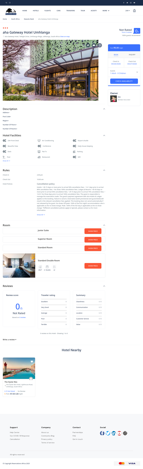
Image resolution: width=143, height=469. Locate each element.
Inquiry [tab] (132, 55)
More (106, 11)
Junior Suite (43, 230)
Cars (58, 11)
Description (10, 109)
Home (24, 11)
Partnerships (78, 432)
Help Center (14, 432)
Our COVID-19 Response (19, 436)
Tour (83, 11)
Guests (112, 71)
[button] (134, 10)
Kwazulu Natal (29, 19)
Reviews (8, 286)
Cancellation (15, 439)
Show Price (93, 231)
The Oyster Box (11, 382)
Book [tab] (116, 55)
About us (45, 432)
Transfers (70, 11)
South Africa (15, 19)
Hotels (36, 11)
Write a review (9, 339)
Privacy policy (46, 439)
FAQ (74, 436)
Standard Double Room (49, 260)
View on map (65, 36)
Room (6, 225)
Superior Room (45, 239)
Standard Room (45, 247)
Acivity (94, 11)
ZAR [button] (128, 11)
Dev (119, 97)
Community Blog (47, 436)
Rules (6, 170)
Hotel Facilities (12, 135)
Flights (48, 11)
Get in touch (78, 439)
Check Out (132, 61)
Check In (116, 61)
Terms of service (47, 442)
